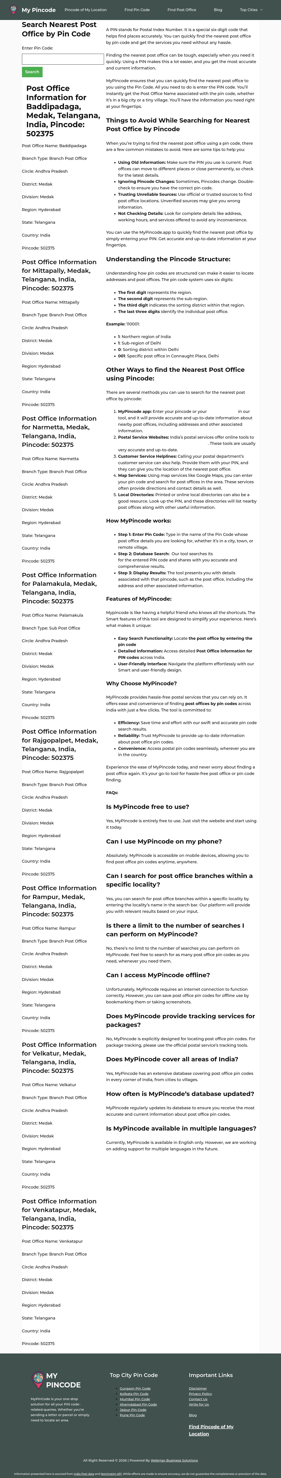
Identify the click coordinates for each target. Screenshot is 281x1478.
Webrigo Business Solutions (174, 1460)
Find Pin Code (137, 10)
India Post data (84, 1474)
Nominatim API (111, 1474)
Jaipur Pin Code (133, 1410)
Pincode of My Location (86, 10)
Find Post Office (181, 10)
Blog (218, 10)
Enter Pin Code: (37, 48)
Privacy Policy (200, 1394)
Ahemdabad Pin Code (138, 1404)
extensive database (233, 553)
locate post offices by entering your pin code (163, 443)
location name (222, 411)
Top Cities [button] (256, 10)
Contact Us (198, 1399)
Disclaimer (198, 1388)
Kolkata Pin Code (134, 1394)
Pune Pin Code (132, 1415)
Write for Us (199, 1404)
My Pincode (39, 10)
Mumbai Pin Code (135, 1399)
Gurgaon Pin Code (135, 1388)
